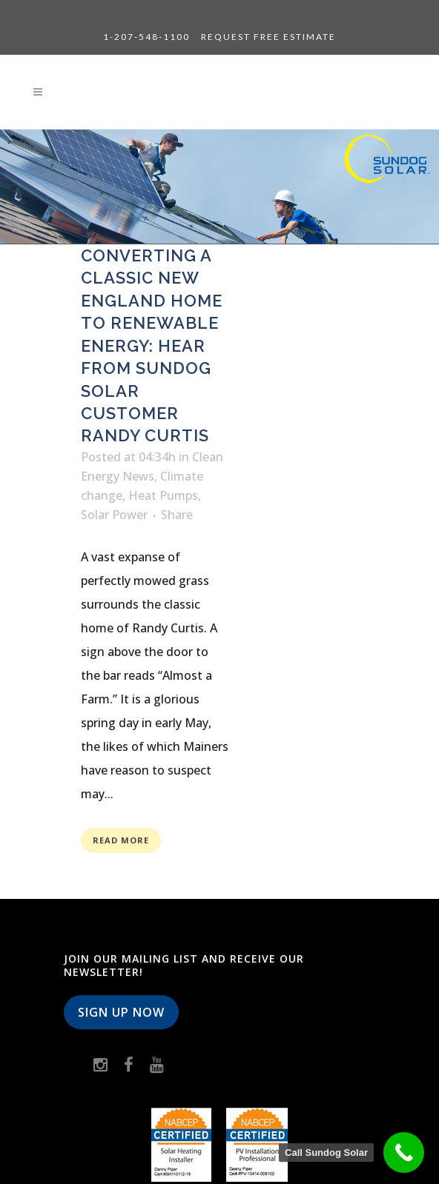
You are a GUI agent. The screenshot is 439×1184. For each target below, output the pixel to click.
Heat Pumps (163, 495)
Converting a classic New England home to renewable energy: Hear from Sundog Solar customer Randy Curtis (151, 346)
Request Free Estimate (268, 36)
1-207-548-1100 (146, 36)
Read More (121, 840)
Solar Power (114, 514)
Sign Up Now (121, 1012)
